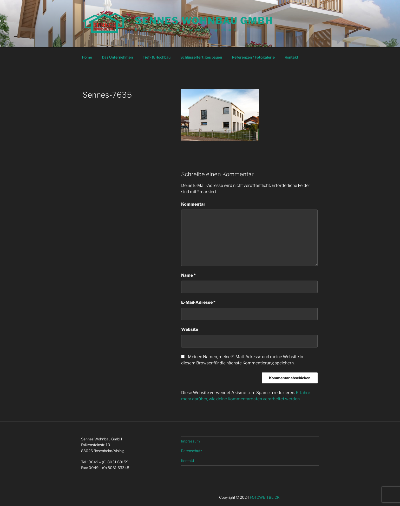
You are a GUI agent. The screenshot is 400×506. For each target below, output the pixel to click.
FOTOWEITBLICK (265, 497)
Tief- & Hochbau (157, 57)
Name (188, 275)
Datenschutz (191, 450)
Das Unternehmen (117, 57)
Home (87, 57)
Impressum (190, 441)
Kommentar (193, 204)
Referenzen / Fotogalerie (253, 57)
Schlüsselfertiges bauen (201, 57)
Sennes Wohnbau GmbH (204, 20)
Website (189, 329)
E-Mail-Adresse (198, 302)
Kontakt (291, 57)
